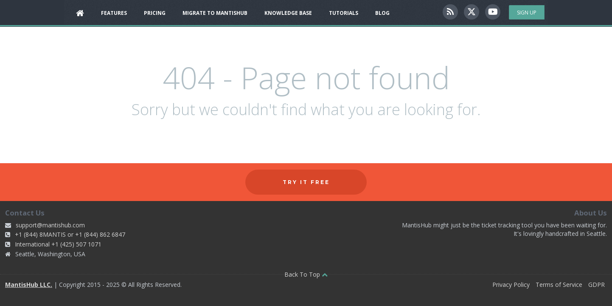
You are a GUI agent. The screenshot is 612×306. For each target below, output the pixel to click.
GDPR (596, 284)
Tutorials (343, 13)
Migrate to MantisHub (214, 13)
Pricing (155, 13)
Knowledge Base (288, 13)
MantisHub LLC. (28, 284)
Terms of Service (559, 284)
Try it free (306, 182)
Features (114, 13)
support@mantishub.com (50, 225)
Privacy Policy (511, 284)
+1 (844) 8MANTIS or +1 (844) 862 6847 (70, 234)
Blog (382, 13)
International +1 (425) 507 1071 (58, 244)
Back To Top (306, 274)
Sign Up (526, 12)
